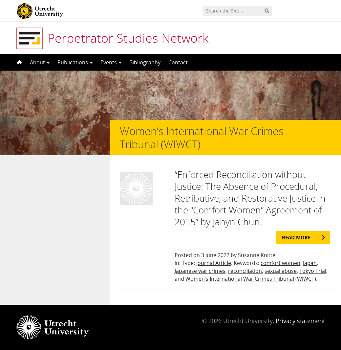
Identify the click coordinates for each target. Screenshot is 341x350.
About (40, 62)
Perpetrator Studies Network (128, 37)
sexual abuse (281, 270)
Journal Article (213, 263)
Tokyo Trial (312, 270)
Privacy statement (300, 321)
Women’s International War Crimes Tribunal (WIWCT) (250, 278)
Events (110, 62)
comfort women (280, 263)
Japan (310, 263)
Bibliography (144, 62)
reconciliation (245, 270)
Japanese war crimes (200, 270)
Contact (178, 62)
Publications (75, 62)
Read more (296, 237)
